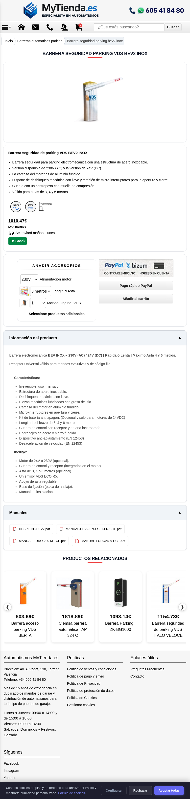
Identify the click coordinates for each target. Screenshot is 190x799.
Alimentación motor (55, 279)
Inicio (9, 41)
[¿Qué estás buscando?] (129, 27)
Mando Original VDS (64, 303)
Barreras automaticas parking (40, 41)
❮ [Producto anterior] (8, 606)
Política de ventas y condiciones (91, 669)
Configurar (114, 790)
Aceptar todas (169, 790)
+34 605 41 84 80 (32, 679)
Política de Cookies (82, 698)
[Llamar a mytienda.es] (157, 10)
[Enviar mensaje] (35, 27)
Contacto (137, 676)
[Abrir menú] (7, 27)
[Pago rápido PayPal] (136, 285)
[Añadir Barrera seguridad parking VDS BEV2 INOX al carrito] (136, 298)
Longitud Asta (63, 291)
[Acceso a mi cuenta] (64, 27)
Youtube (10, 778)
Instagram (11, 771)
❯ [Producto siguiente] (182, 606)
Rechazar (140, 790)
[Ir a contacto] (50, 27)
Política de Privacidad (83, 683)
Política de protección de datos (90, 691)
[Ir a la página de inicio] (61, 10)
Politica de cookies (71, 793)
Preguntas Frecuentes (147, 669)
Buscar (173, 27)
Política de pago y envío (85, 676)
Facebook (11, 763)
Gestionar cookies (81, 705)
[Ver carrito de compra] (78, 27)
